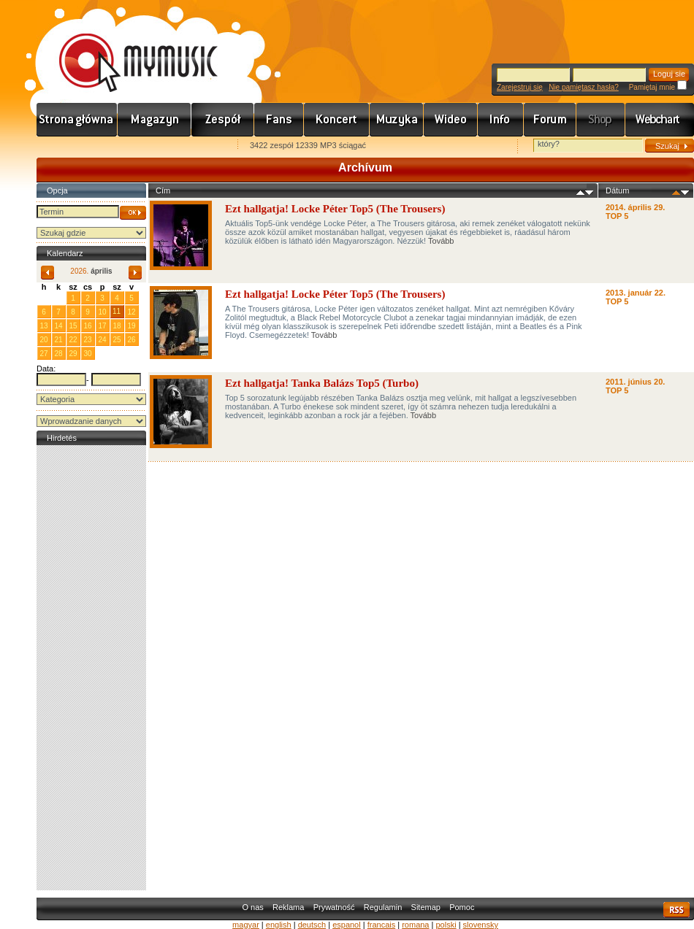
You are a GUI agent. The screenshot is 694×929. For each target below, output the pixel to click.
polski (445, 924)
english (278, 924)
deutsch (312, 924)
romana (415, 924)
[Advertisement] (91, 668)
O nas (252, 907)
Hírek (154, 119)
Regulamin (383, 907)
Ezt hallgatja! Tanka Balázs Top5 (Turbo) (322, 383)
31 (58, 297)
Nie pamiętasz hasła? (584, 87)
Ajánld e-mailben (191, 146)
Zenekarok (222, 119)
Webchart (659, 119)
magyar (245, 924)
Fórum (550, 119)
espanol (346, 924)
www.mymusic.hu (126, 47)
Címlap (77, 119)
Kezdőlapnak (129, 146)
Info (501, 119)
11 (117, 311)
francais (381, 924)
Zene (397, 119)
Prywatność (334, 907)
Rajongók (279, 119)
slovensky (480, 924)
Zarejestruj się (520, 87)
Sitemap (426, 907)
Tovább (441, 240)
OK (133, 213)
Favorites (66, 146)
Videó (451, 119)
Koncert (337, 119)
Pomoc (461, 907)
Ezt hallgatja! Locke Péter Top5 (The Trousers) (335, 209)
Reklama (288, 907)
